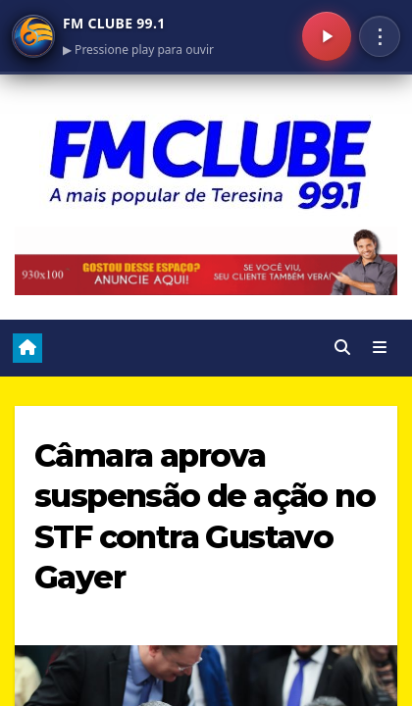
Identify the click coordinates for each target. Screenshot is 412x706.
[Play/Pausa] (326, 36)
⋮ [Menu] (379, 36)
